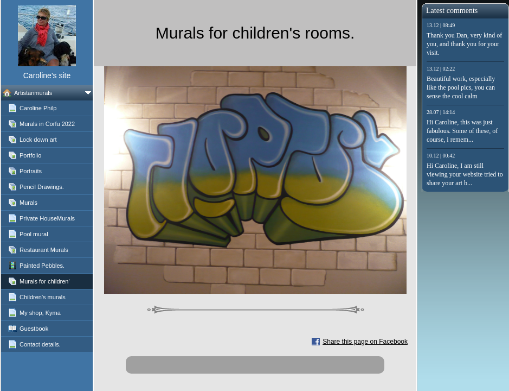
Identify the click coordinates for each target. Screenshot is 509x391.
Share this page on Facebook (365, 341)
